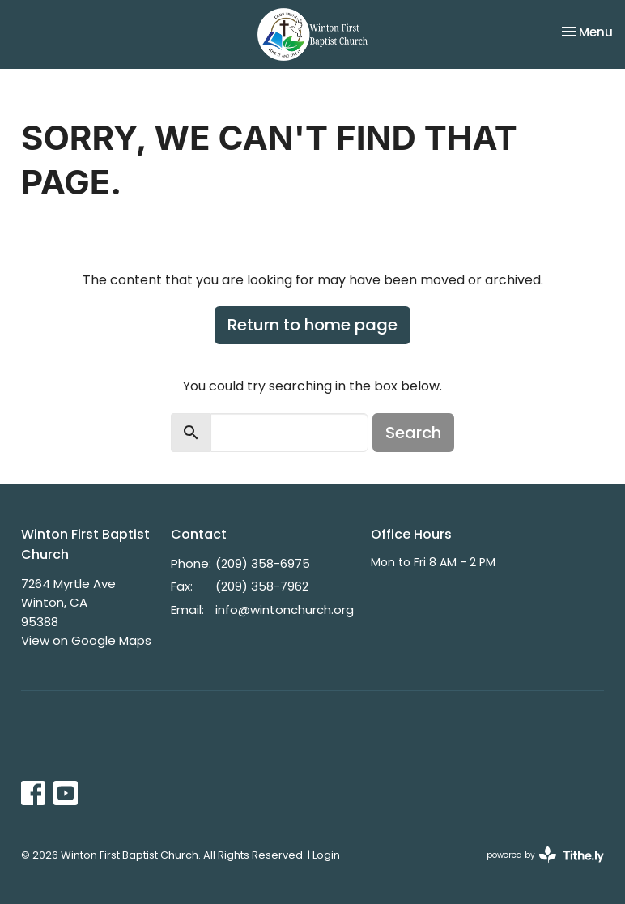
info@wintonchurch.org (284, 609)
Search (413, 432)
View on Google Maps (86, 640)
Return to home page (312, 324)
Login (326, 855)
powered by (545, 855)
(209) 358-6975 (262, 563)
